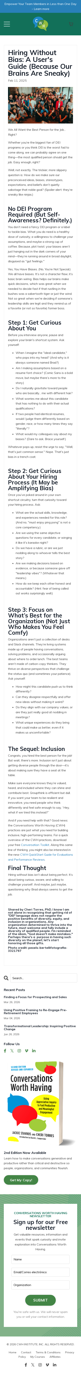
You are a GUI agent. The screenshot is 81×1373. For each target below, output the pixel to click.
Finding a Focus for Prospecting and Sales (35, 996)
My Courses (37, 1356)
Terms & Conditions (48, 1352)
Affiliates (55, 1356)
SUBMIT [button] (40, 1300)
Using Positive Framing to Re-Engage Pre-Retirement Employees (35, 1011)
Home (12, 1352)
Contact (26, 1352)
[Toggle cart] (71, 24)
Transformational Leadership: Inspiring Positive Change (40, 1027)
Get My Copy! (21, 1180)
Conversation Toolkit (35, 845)
